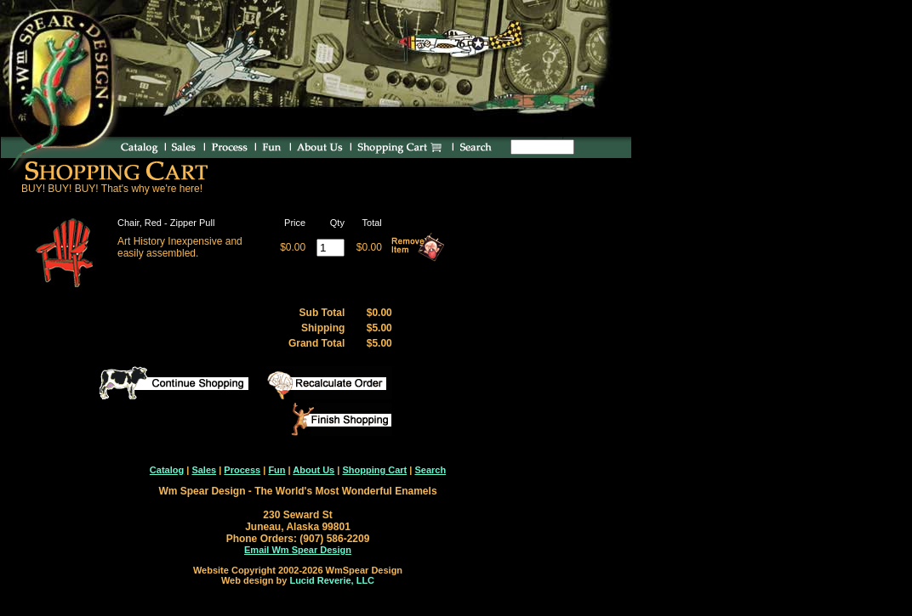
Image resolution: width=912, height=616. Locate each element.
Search (430, 470)
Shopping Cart (374, 470)
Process (242, 470)
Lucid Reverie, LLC (331, 580)
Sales (203, 470)
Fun (276, 470)
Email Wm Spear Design (297, 550)
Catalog (167, 470)
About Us (313, 470)
